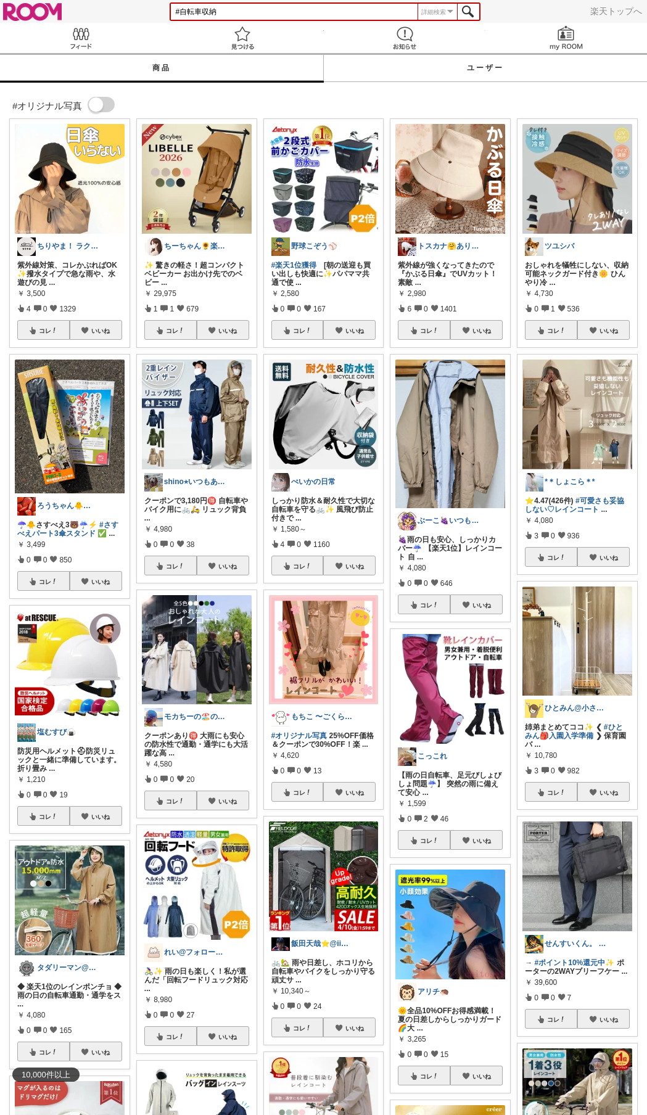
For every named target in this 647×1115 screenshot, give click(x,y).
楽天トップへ (616, 11)
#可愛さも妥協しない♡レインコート (574, 505)
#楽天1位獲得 (293, 265)
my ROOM (566, 38)
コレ (48, 330)
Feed (81, 38)
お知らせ (404, 38)
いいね (100, 330)
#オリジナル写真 (299, 735)
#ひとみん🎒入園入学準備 (573, 731)
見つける (242, 38)
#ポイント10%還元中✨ (575, 962)
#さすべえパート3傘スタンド (67, 529)
